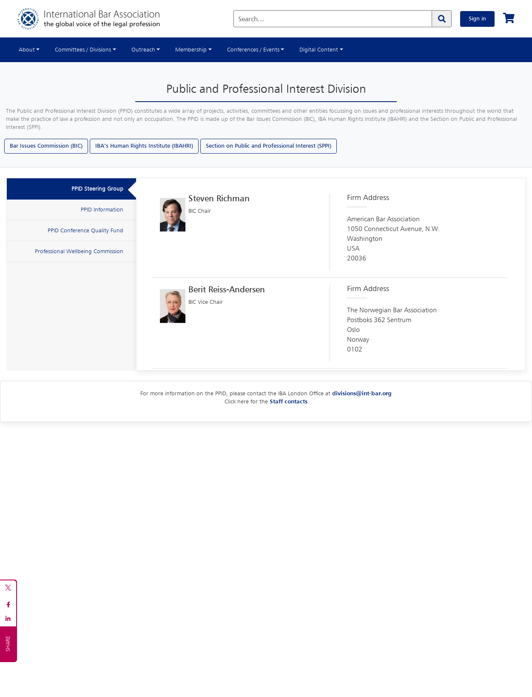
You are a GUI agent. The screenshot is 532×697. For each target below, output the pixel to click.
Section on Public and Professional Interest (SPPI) (268, 146)
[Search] (441, 19)
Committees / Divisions (83, 50)
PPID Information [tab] (102, 210)
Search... (251, 19)
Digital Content (318, 50)
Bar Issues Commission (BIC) (46, 146)
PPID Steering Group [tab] (97, 189)
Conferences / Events (253, 50)
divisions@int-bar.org (362, 394)
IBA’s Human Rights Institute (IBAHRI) (144, 146)
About (27, 50)
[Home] (97, 19)
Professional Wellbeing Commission (79, 251)
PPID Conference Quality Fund (85, 231)
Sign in (477, 19)
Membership (191, 50)
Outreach (143, 50)
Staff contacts (288, 402)
